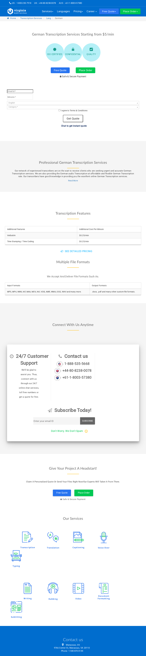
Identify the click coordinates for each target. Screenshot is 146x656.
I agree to (74, 110)
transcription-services (31, 18)
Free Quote (60, 70)
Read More (73, 180)
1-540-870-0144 (75, 651)
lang (48, 18)
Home (11, 18)
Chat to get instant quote (73, 126)
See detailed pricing (76, 251)
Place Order (85, 70)
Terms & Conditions (78, 110)
